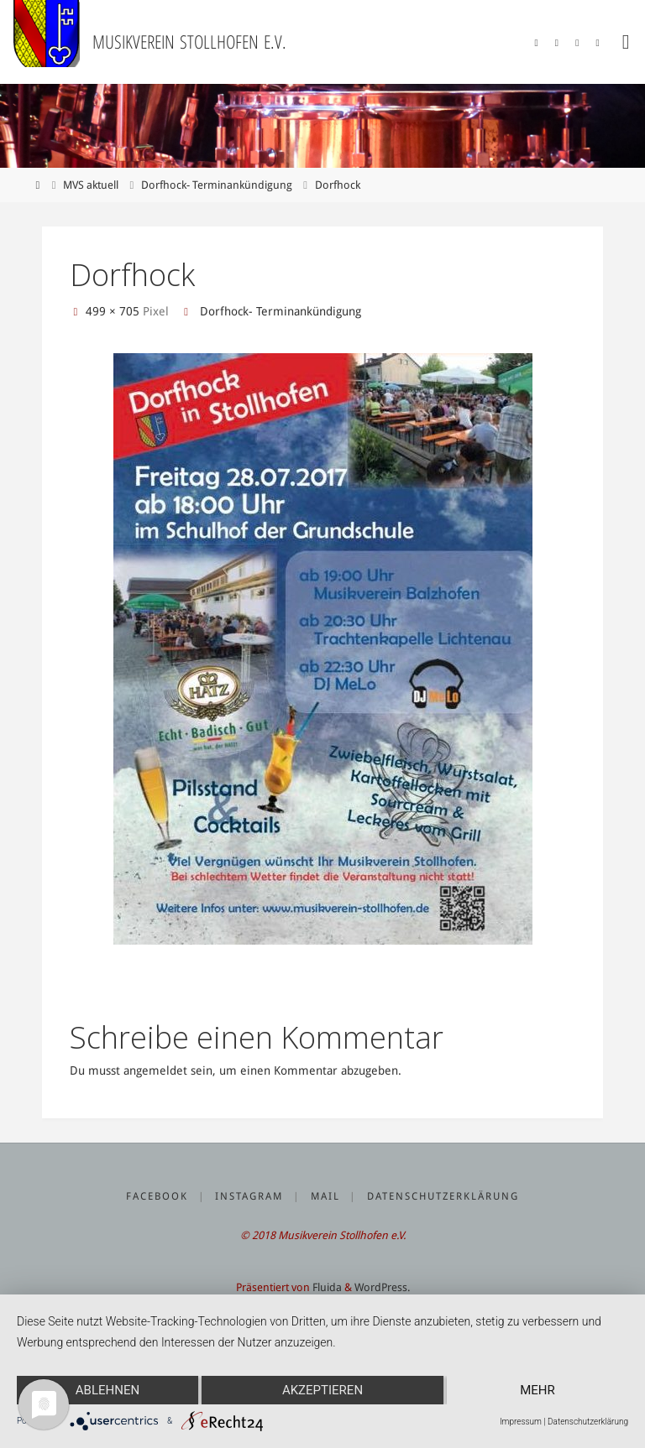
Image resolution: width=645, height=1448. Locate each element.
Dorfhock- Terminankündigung (216, 185)
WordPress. (382, 1287)
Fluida (326, 1287)
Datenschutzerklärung (443, 1196)
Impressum (521, 1421)
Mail (325, 1196)
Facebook (157, 1196)
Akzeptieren (322, 1390)
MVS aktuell (90, 185)
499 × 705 (114, 311)
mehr (537, 1390)
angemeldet (155, 1070)
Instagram (249, 1196)
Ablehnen (107, 1390)
